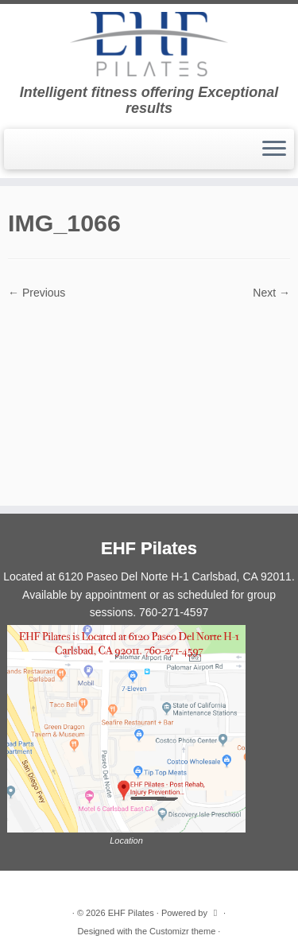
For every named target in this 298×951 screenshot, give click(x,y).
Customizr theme (182, 931)
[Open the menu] (274, 149)
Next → (271, 292)
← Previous (36, 292)
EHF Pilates (131, 913)
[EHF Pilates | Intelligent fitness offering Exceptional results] (149, 44)
